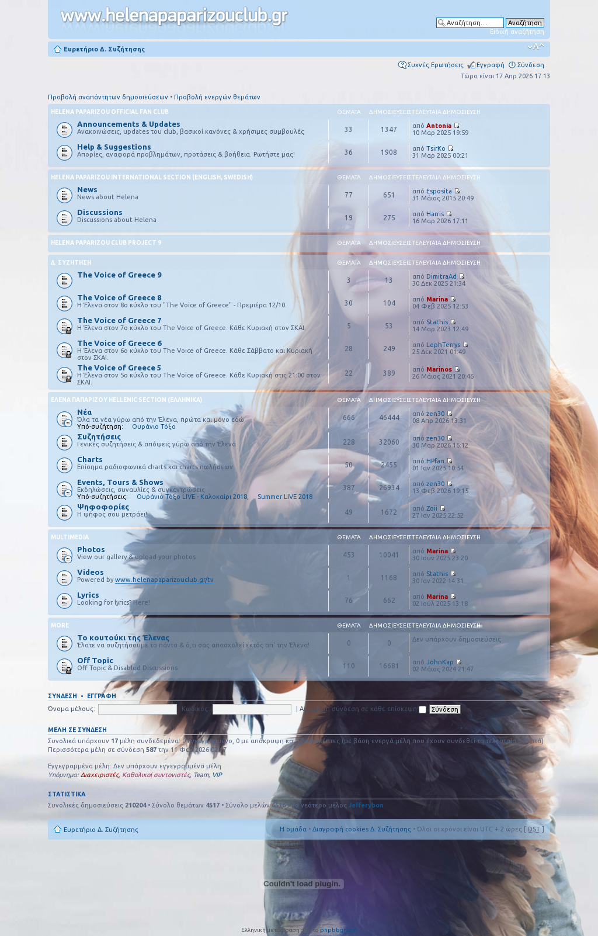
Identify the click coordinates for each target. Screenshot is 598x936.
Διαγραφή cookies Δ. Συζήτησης (361, 829)
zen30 (435, 413)
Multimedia (70, 537)
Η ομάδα (293, 829)
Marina (437, 299)
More (60, 625)
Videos (90, 572)
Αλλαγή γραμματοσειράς (535, 46)
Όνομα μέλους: (71, 708)
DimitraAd (441, 276)
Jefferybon (366, 805)
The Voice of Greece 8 (119, 297)
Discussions (100, 212)
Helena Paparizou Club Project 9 (106, 243)
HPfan (435, 460)
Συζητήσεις (99, 436)
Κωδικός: (196, 708)
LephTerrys (443, 344)
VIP (217, 774)
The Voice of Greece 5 (119, 367)
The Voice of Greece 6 (119, 343)
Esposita (439, 191)
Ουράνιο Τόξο (154, 426)
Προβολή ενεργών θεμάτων (217, 96)
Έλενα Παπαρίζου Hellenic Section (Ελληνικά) (126, 400)
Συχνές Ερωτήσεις (436, 64)
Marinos (439, 369)
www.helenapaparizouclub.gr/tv (164, 579)
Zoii (431, 508)
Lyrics (88, 595)
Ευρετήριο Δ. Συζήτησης (104, 49)
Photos (91, 549)
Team (200, 774)
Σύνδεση (530, 64)
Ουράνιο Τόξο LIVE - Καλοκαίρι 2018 (192, 496)
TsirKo (436, 148)
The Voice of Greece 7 (119, 320)
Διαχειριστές (100, 774)
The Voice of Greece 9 (119, 275)
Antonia (438, 125)
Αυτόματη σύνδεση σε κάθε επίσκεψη (363, 708)
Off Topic (95, 660)
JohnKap (440, 661)
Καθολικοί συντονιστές (156, 774)
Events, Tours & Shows (120, 482)
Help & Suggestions (114, 147)
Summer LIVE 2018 (285, 496)
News (87, 189)
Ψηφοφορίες (103, 506)
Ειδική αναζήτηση (517, 31)
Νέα (84, 412)
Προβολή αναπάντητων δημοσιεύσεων (108, 96)
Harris (435, 213)
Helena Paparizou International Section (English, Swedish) (152, 177)
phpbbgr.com (338, 930)
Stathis (437, 321)
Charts (90, 459)
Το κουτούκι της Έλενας (123, 637)
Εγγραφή (491, 64)
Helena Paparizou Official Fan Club (110, 112)
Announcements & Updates (128, 124)
